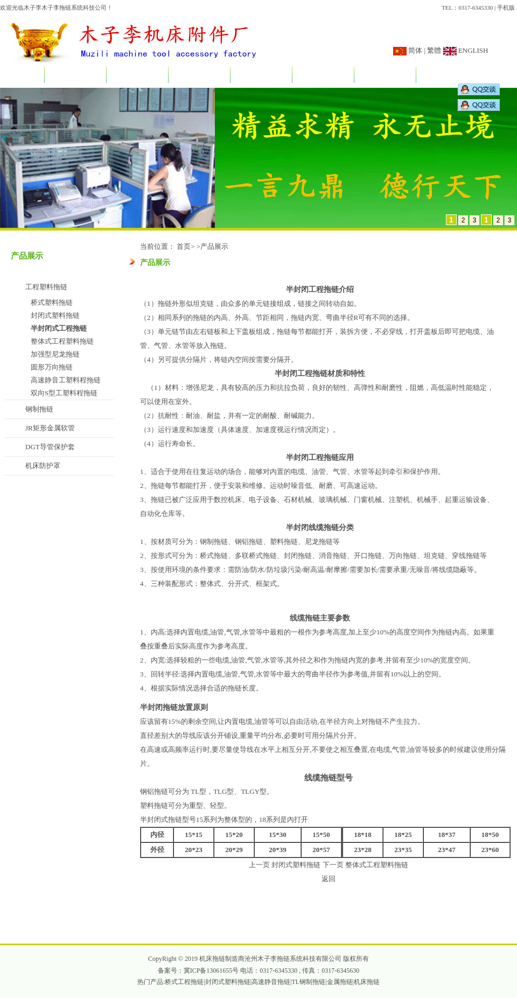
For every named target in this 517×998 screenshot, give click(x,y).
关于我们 (75, 75)
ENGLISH (472, 50)
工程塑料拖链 (46, 287)
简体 (415, 50)
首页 (22, 75)
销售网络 (385, 75)
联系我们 (447, 75)
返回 (329, 879)
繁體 (434, 50)
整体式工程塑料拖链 (62, 341)
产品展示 (199, 75)
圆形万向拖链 (52, 367)
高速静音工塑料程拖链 (66, 380)
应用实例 (261, 75)
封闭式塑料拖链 (55, 315)
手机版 (506, 7)
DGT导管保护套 (50, 447)
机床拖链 (367, 982)
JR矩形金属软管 (50, 428)
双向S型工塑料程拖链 (64, 393)
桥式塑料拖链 (52, 302)
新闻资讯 (137, 75)
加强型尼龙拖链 (55, 354)
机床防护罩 (42, 466)
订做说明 (323, 75)
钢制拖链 (39, 409)
